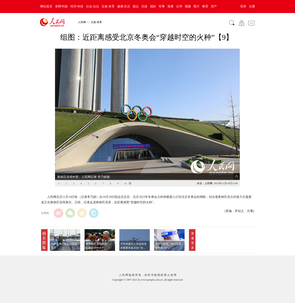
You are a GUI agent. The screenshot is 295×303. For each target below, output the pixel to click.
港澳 (170, 6)
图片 (196, 6)
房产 (214, 6)
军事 (162, 6)
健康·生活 (123, 6)
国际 (153, 6)
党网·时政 (61, 6)
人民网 (82, 22)
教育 (205, 6)
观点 (136, 6)
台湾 (179, 6)
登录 (243, 6)
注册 (252, 6)
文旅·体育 (108, 6)
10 (125, 175)
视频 (188, 6)
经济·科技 (76, 6)
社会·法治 (92, 6)
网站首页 (46, 6)
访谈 (144, 6)
